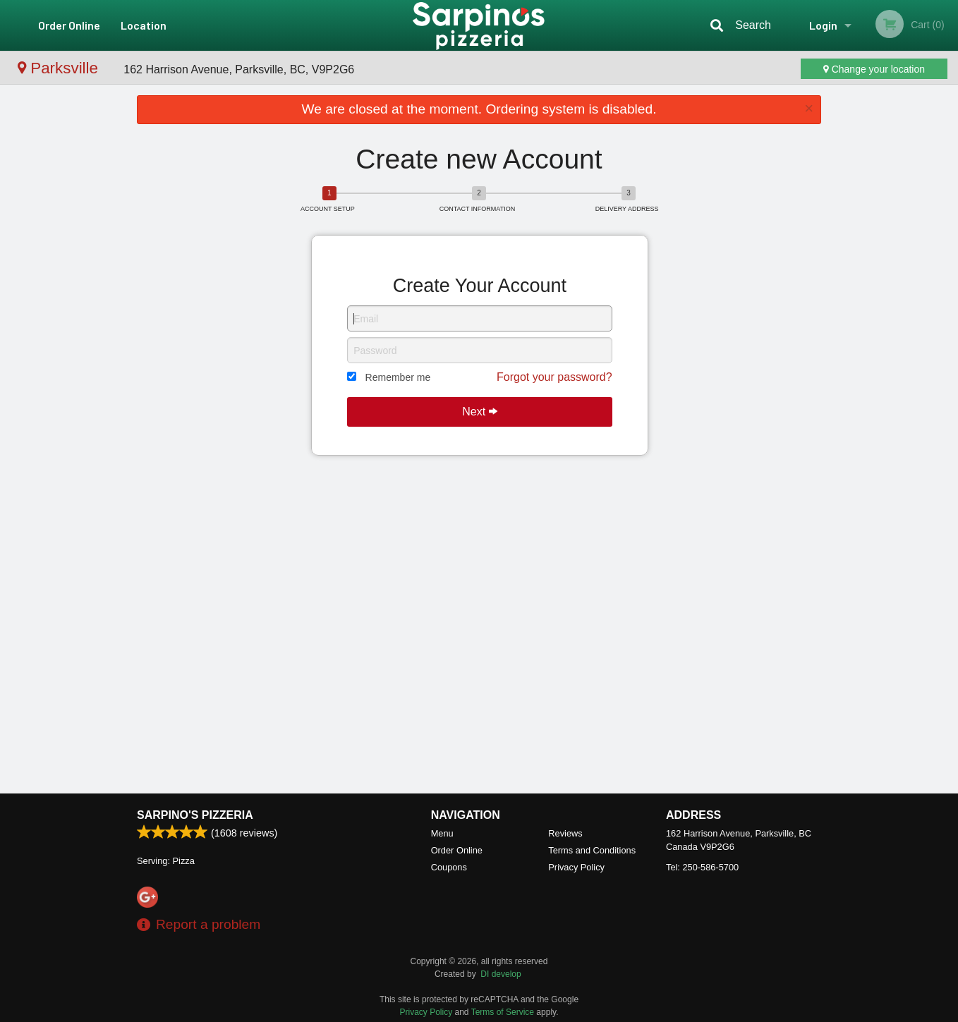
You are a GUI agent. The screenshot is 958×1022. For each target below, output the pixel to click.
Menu (442, 833)
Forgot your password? (554, 377)
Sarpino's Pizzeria (195, 815)
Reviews (565, 833)
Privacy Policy (576, 867)
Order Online (69, 25)
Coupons (449, 867)
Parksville (60, 68)
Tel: (702, 867)
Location (143, 25)
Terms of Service (502, 1012)
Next (479, 412)
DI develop (500, 974)
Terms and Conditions (592, 850)
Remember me (398, 377)
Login (823, 25)
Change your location (874, 69)
